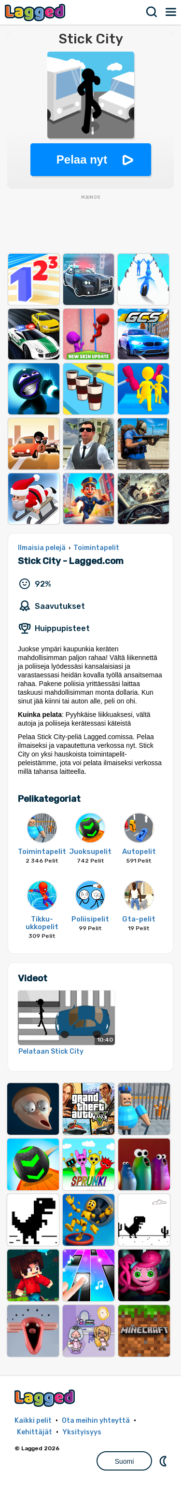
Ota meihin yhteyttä (96, 1420)
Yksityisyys (81, 1432)
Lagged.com (45, 1398)
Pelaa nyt (81, 159)
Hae (152, 12)
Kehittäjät (34, 1432)
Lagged (36, 12)
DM (164, 1461)
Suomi (124, 1461)
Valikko (171, 12)
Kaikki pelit (33, 1420)
